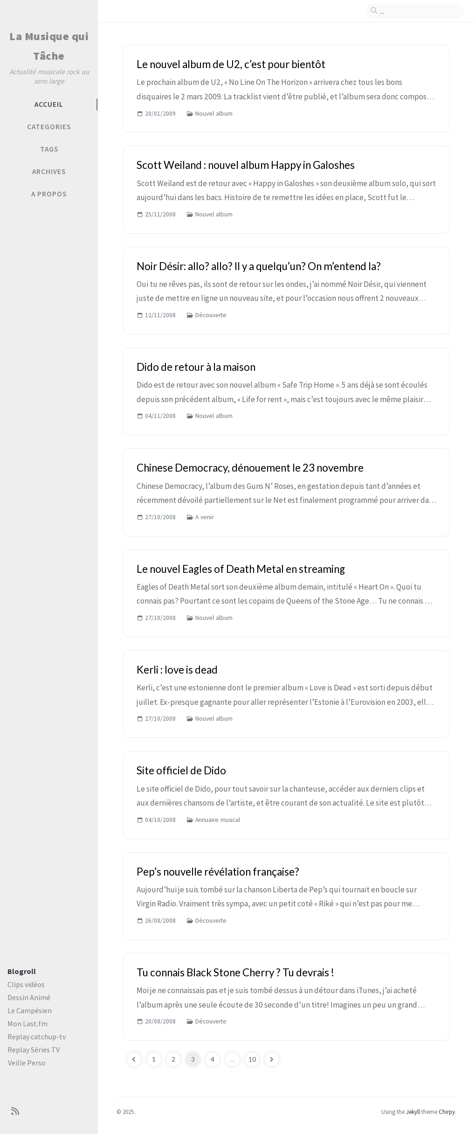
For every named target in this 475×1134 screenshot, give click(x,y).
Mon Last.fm (27, 1023)
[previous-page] (134, 1059)
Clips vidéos (26, 984)
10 (252, 1059)
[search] (419, 11)
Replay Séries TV (33, 1049)
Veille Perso (27, 1062)
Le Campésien (29, 1010)
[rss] (14, 1111)
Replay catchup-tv (36, 1036)
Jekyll (413, 1111)
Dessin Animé (28, 997)
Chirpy (447, 1111)
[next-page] (271, 1059)
